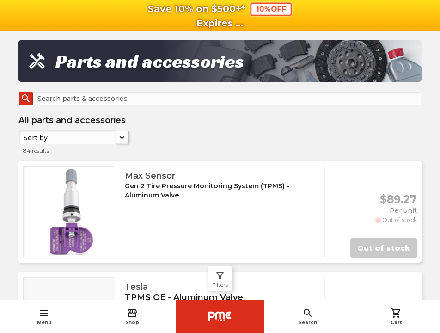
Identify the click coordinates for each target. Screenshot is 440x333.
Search (308, 317)
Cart (396, 317)
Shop (132, 317)
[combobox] (24, 137)
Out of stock (383, 248)
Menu (44, 317)
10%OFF (271, 9)
